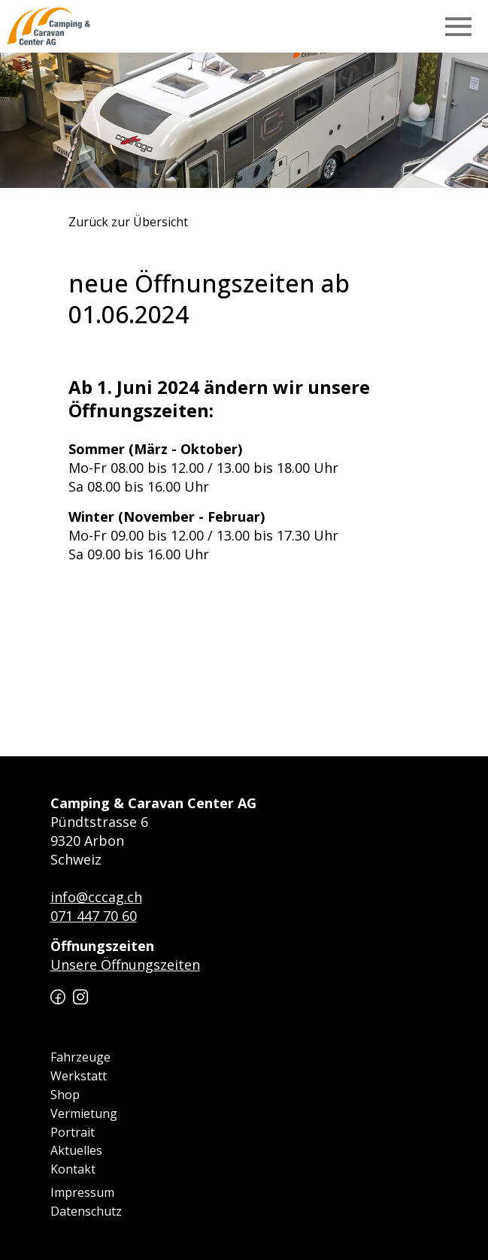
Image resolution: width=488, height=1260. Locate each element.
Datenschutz (86, 1211)
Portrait (72, 1132)
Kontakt (72, 1169)
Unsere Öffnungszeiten (125, 965)
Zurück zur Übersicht (128, 222)
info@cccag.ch (96, 897)
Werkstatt (78, 1076)
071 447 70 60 (93, 916)
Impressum (82, 1192)
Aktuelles (76, 1150)
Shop (65, 1094)
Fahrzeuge (80, 1057)
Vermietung (83, 1113)
